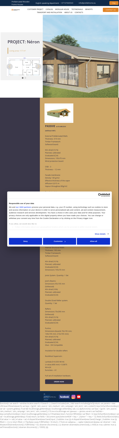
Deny (25, 241)
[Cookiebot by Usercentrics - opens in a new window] (100, 195)
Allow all (93, 241)
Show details (100, 234)
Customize (59, 241)
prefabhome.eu (50, 397)
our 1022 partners (23, 207)
